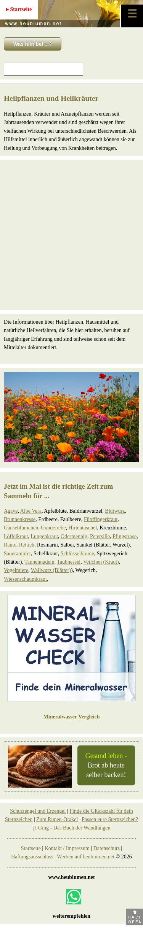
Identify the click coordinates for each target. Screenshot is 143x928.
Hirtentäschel (83, 528)
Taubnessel (68, 562)
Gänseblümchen (21, 528)
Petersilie (100, 536)
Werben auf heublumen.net (85, 857)
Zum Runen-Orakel (57, 819)
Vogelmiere (16, 570)
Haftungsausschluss (32, 857)
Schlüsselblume (77, 553)
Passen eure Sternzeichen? (110, 819)
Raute (10, 545)
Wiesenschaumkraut (25, 579)
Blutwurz (115, 511)
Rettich (26, 545)
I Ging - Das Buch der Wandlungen (73, 828)
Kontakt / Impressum (67, 848)
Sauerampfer (17, 553)
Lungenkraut (44, 536)
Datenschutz (106, 848)
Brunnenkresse (19, 519)
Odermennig (74, 536)
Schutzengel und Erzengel (38, 811)
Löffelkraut (16, 536)
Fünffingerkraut (100, 519)
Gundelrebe (53, 528)
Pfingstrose (124, 536)
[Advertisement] (71, 235)
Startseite (31, 848)
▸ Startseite (19, 9)
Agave (11, 511)
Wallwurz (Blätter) (51, 570)
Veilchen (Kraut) (101, 562)
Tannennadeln (39, 562)
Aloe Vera (31, 511)
